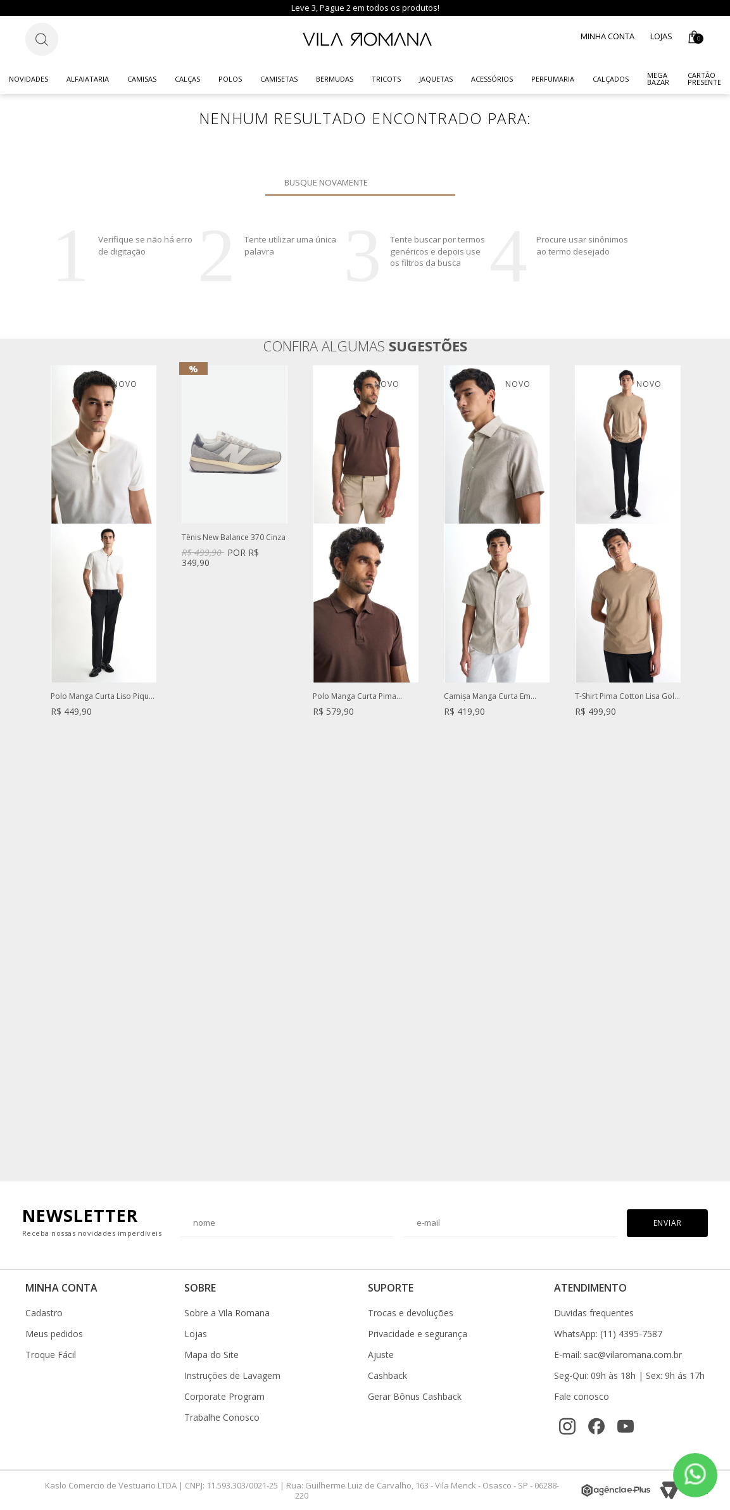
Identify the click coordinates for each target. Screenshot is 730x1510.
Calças (187, 79)
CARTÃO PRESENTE (704, 78)
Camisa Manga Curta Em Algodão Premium (487, 697)
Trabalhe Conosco (222, 1417)
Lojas (661, 36)
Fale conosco (581, 1396)
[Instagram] (567, 1426)
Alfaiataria (87, 79)
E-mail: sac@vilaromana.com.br (618, 1354)
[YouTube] (625, 1426)
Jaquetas (436, 79)
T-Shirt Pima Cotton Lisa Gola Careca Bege (627, 697)
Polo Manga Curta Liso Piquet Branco (103, 697)
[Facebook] (596, 1426)
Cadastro (44, 1313)
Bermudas (334, 79)
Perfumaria (552, 79)
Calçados (611, 79)
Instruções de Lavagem (232, 1375)
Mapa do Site (211, 1354)
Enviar (668, 1222)
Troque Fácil (50, 1354)
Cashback (387, 1375)
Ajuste (381, 1354)
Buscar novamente (438, 182)
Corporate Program (224, 1396)
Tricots (386, 79)
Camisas (141, 79)
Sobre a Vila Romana (227, 1313)
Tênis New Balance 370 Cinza (234, 538)
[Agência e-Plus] (616, 1490)
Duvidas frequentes (594, 1313)
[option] (103, 553)
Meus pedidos (54, 1334)
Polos (230, 79)
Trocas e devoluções (410, 1313)
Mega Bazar (658, 78)
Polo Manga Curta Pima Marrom (354, 697)
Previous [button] (50, 766)
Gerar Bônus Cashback (415, 1396)
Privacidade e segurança (417, 1334)
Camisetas (279, 79)
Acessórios (492, 79)
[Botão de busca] (41, 39)
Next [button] (680, 766)
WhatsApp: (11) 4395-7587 (608, 1334)
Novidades (28, 79)
